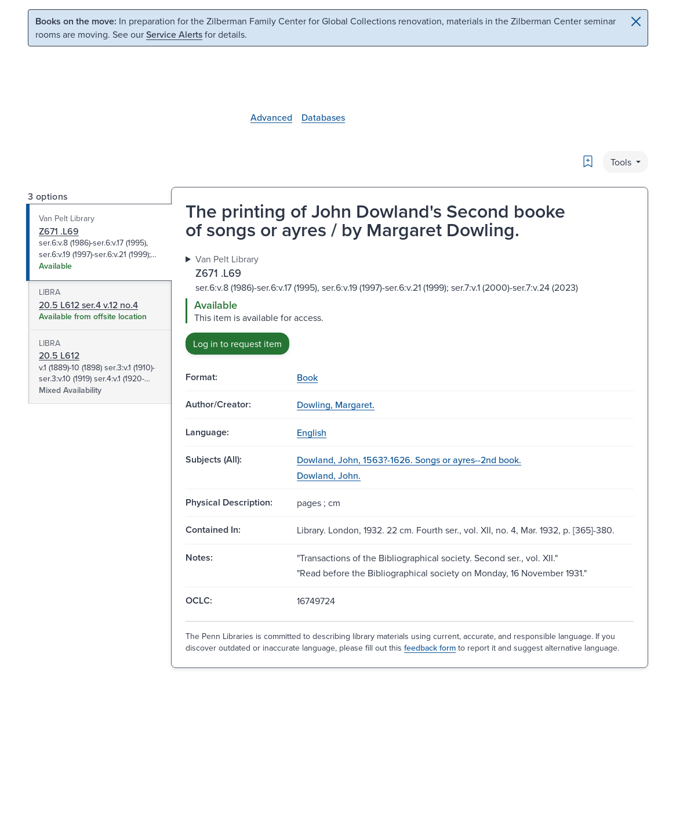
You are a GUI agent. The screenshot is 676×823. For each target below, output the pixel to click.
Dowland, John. (329, 475)
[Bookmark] (587, 161)
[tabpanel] (410, 303)
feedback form (430, 648)
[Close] (636, 21)
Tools (622, 162)
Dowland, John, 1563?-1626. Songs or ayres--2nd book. (409, 459)
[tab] (99, 242)
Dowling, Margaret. (336, 404)
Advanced (271, 117)
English (311, 432)
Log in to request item (237, 343)
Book (307, 377)
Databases (323, 117)
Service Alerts (174, 34)
